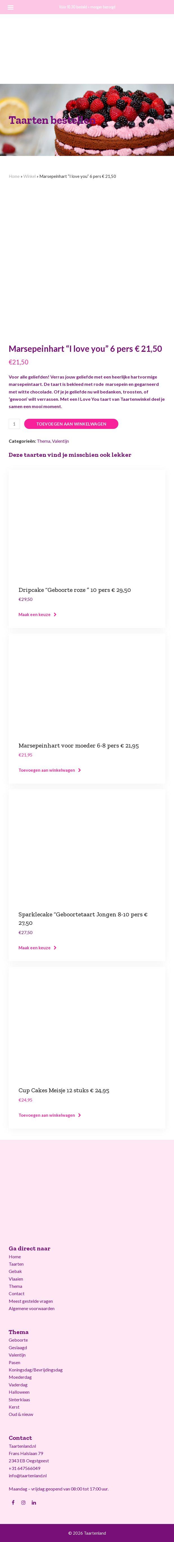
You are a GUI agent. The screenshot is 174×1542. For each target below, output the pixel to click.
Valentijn (60, 441)
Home (14, 176)
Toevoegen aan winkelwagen (71, 423)
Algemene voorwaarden (32, 1308)
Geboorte (18, 1339)
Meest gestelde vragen (31, 1301)
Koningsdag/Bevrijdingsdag (36, 1369)
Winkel (29, 176)
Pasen (14, 1362)
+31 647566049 (24, 1468)
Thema (43, 441)
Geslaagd (18, 1347)
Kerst (14, 1406)
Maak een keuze (35, 614)
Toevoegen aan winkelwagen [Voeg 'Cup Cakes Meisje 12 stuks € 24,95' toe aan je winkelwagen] (47, 1115)
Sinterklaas (19, 1399)
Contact (16, 1293)
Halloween (19, 1392)
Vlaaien (16, 1278)
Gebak (15, 1271)
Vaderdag (18, 1384)
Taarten (16, 1263)
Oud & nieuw (21, 1414)
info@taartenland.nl (28, 1475)
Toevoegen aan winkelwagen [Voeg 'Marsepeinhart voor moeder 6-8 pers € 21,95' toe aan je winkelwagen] (47, 770)
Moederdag (20, 1377)
